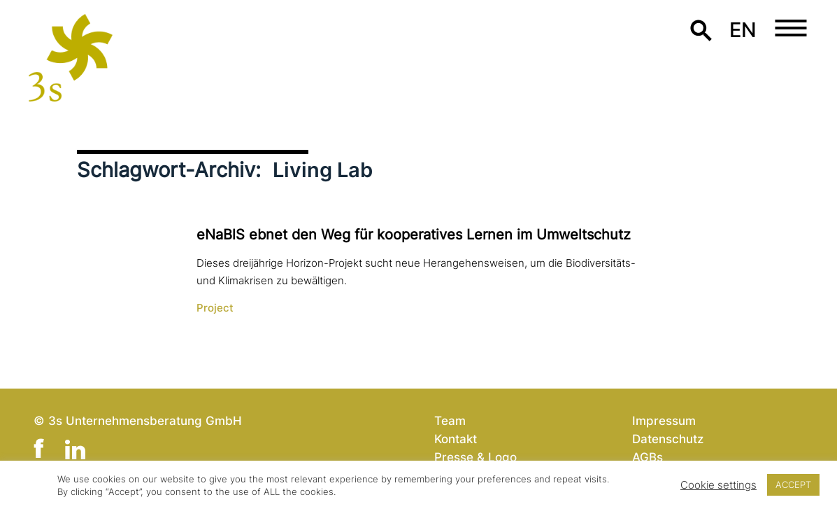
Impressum (664, 420)
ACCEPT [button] (793, 484)
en (743, 30)
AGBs (647, 456)
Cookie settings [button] (718, 485)
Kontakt (455, 438)
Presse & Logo (475, 456)
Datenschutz (667, 438)
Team (450, 420)
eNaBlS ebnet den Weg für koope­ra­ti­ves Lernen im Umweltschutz (413, 234)
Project (215, 308)
